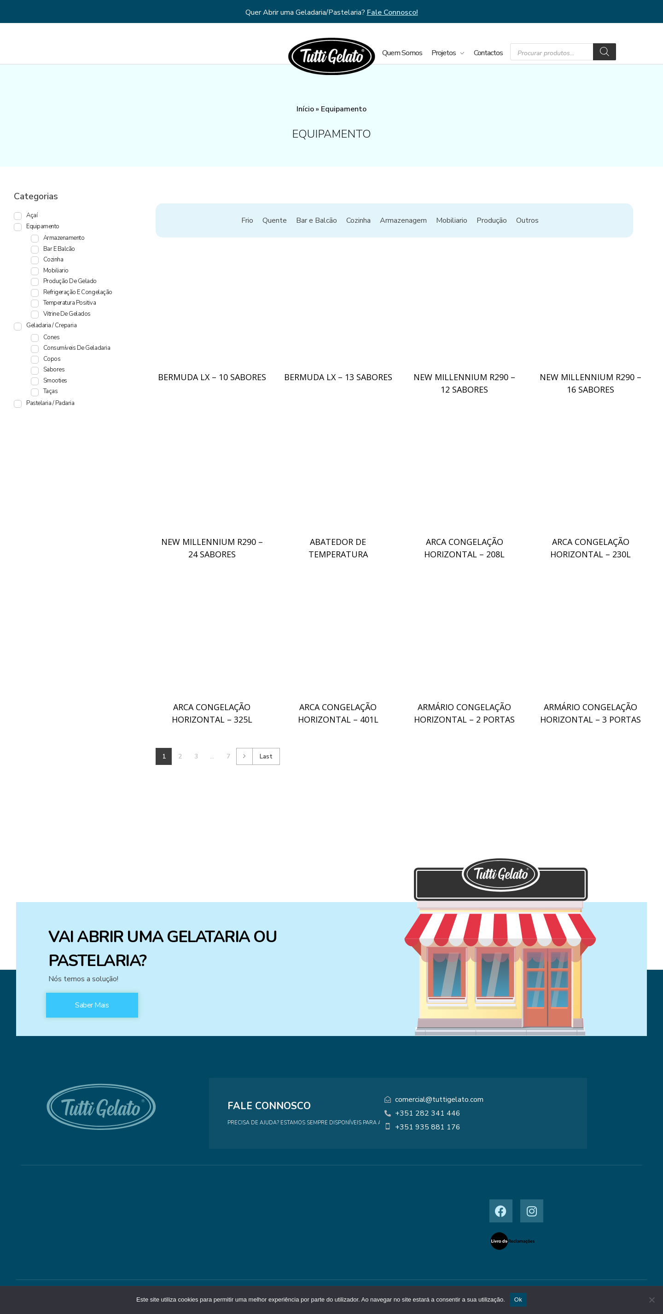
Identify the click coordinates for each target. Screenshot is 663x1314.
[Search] (604, 51)
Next (244, 756)
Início (305, 109)
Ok (518, 1299)
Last (266, 756)
